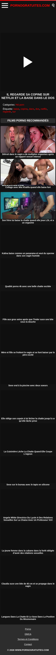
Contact (28, 644)
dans (31, 109)
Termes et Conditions (28, 639)
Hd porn (20, 104)
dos (37, 109)
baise (16, 109)
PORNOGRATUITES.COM (30, 5)
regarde (7, 111)
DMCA (28, 634)
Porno (28, 629)
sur (14, 111)
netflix (44, 109)
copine (24, 109)
